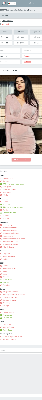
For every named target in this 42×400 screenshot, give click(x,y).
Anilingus (6, 306)
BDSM (5, 271)
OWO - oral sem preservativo (13, 184)
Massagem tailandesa (11, 233)
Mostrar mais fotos (21, 160)
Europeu (27, 56)
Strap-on (6, 277)
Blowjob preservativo (10, 292)
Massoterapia (8, 236)
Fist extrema (7, 318)
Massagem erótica (10, 228)
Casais (5, 210)
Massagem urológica (10, 230)
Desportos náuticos (10, 339)
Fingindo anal (8, 315)
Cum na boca (7, 324)
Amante (5, 266)
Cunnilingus (7, 303)
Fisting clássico (8, 312)
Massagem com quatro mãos (14, 239)
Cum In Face (7, 330)
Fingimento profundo (10, 297)
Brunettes (27, 62)
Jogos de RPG (8, 280)
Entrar (33, 3)
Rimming (6, 218)
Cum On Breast (8, 327)
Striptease (6, 254)
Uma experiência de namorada (14, 295)
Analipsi (15, 10)
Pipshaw (6, 215)
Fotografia (6, 204)
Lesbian (5, 259)
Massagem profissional (11, 225)
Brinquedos (7, 192)
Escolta (5, 202)
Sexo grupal (7, 187)
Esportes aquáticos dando (12, 337)
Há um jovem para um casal (13, 207)
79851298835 (7, 21)
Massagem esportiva (10, 241)
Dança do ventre (9, 256)
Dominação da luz (9, 269)
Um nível (6, 181)
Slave (5, 274)
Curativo (6, 282)
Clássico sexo (8, 178)
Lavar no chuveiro (9, 213)
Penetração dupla (9, 189)
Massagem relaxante (10, 244)
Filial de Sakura (8, 247)
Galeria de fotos (10, 70)
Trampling (6, 285)
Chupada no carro (9, 300)
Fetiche (5, 195)
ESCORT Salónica (6, 10)
